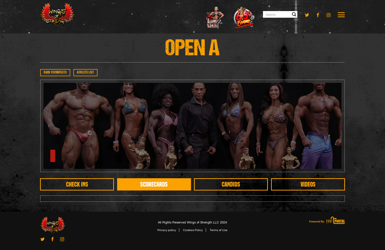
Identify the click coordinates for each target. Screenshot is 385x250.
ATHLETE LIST (85, 72)
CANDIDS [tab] (231, 184)
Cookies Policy (193, 230)
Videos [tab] (308, 184)
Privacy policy (166, 230)
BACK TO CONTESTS (55, 72)
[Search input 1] (280, 14)
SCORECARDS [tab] (154, 184)
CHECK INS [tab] (77, 184)
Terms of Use (218, 230)
